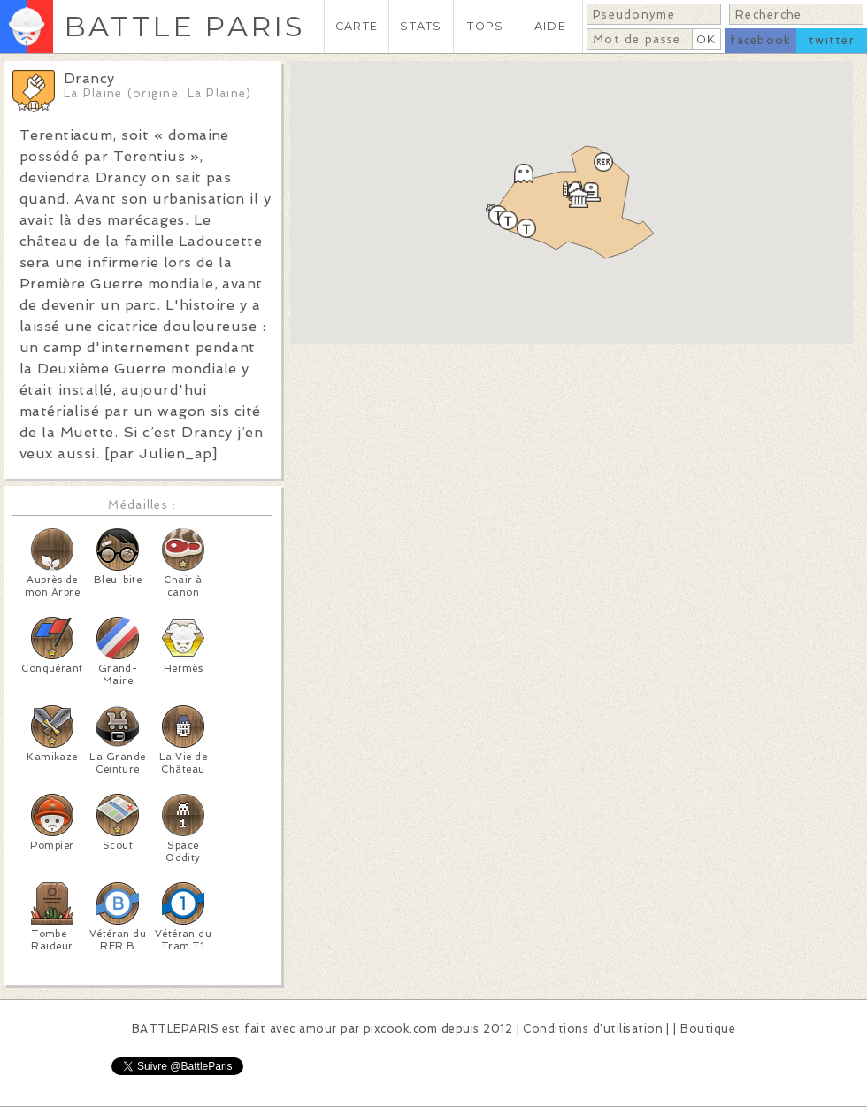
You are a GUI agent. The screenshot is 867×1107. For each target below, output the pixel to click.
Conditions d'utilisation (593, 1028)
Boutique (707, 1028)
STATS (420, 26)
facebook (760, 40)
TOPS (485, 26)
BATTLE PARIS (184, 26)
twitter (832, 40)
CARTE (356, 26)
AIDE (550, 26)
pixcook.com (400, 1028)
